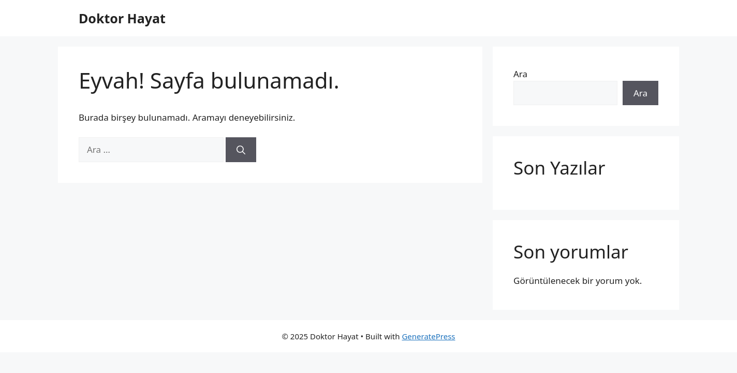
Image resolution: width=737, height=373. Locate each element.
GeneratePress (428, 336)
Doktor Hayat (122, 18)
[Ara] (241, 149)
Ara (520, 74)
